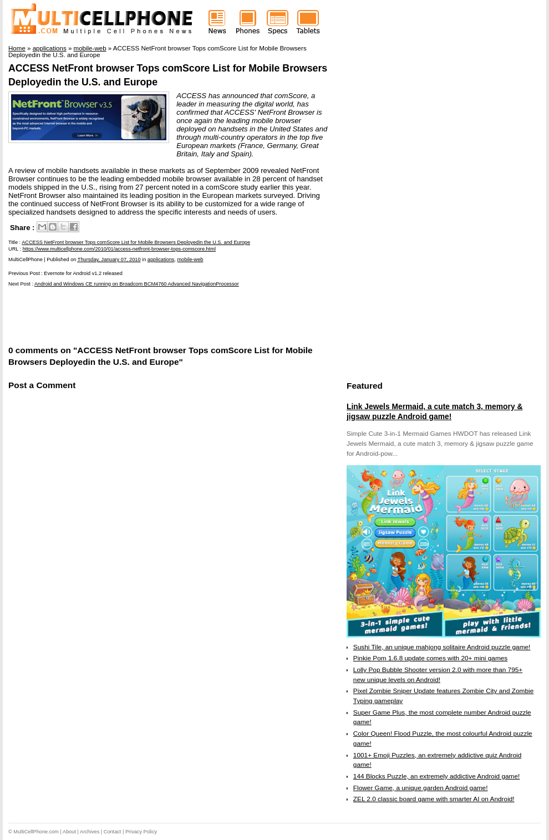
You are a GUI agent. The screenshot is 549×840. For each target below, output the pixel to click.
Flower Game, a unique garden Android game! (420, 788)
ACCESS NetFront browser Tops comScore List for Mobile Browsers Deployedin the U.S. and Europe (136, 242)
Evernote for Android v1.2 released (83, 273)
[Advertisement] (138, 315)
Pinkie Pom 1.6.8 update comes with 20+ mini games (430, 658)
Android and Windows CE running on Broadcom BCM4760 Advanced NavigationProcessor (136, 284)
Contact (112, 831)
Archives (89, 831)
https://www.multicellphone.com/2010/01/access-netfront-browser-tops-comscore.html (119, 249)
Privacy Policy (141, 831)
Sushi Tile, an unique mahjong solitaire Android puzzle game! (442, 647)
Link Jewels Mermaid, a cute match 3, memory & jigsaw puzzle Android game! (434, 411)
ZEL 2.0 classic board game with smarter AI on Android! (434, 799)
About (69, 831)
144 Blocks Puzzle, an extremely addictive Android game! (436, 776)
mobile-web (190, 259)
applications (161, 259)
